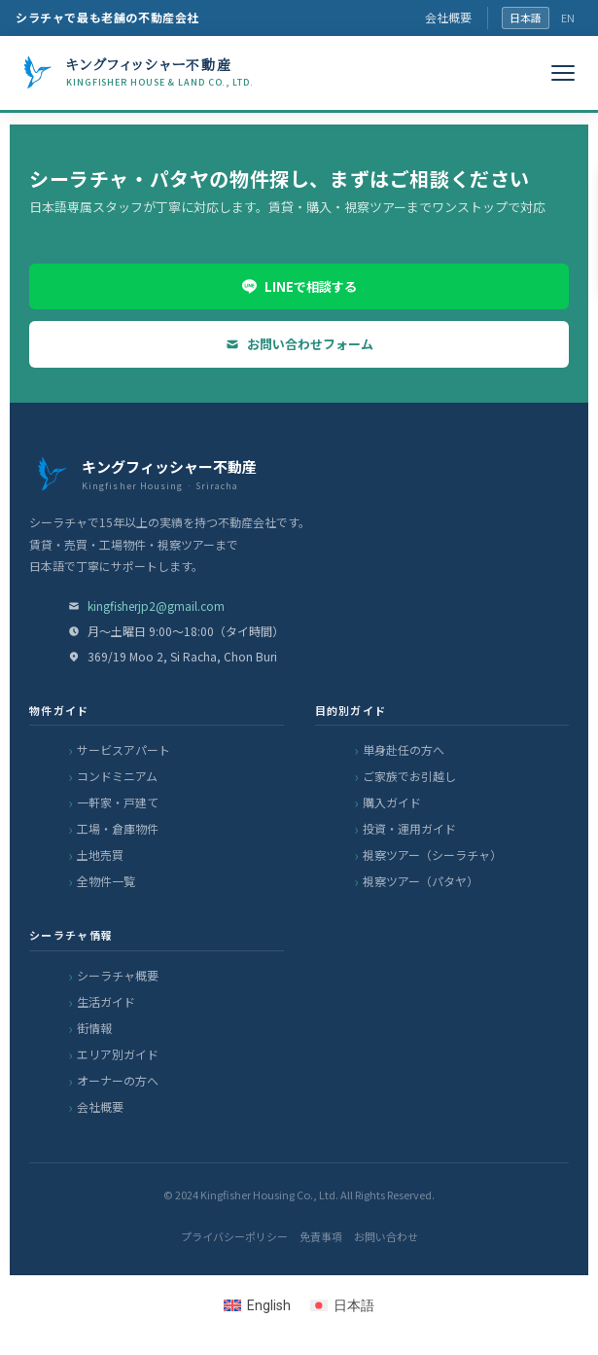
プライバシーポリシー (234, 1236)
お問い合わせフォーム (299, 344)
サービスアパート (123, 749)
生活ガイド (106, 1001)
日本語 (526, 17)
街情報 (94, 1027)
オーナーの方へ (117, 1080)
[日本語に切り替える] (342, 1305)
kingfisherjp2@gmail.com (156, 605)
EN (568, 17)
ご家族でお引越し (409, 775)
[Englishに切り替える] (257, 1305)
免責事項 (320, 1236)
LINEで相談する (299, 286)
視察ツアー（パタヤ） (420, 881)
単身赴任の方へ (403, 749)
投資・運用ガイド (409, 828)
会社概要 (448, 17)
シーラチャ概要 (117, 975)
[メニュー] (563, 72)
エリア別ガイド (117, 1054)
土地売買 (100, 854)
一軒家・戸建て (117, 802)
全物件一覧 (106, 881)
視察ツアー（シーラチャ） (432, 854)
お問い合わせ (386, 1236)
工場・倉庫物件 (117, 828)
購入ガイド (392, 802)
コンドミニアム (117, 775)
